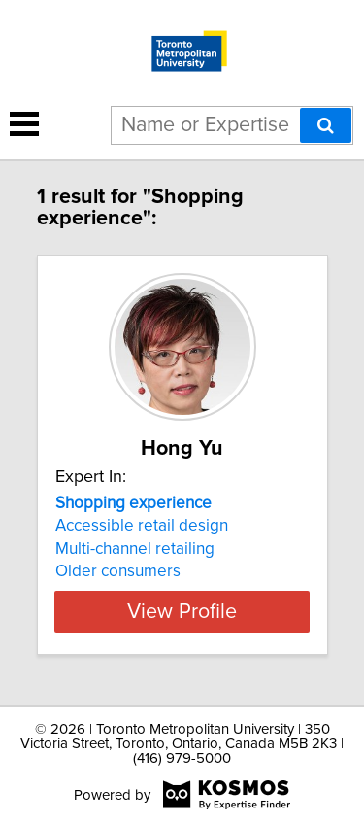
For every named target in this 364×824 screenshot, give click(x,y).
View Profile (182, 611)
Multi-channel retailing (135, 549)
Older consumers (118, 571)
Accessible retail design (141, 525)
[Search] (325, 125)
